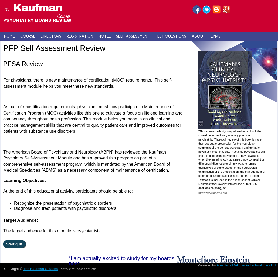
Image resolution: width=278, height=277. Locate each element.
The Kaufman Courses (40, 269)
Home (9, 36)
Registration (80, 36)
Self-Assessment (133, 36)
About (198, 36)
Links (216, 36)
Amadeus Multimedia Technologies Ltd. (247, 265)
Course (27, 36)
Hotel (105, 36)
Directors (51, 36)
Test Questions (170, 36)
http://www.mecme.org (212, 192)
